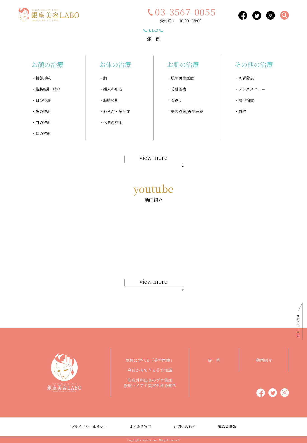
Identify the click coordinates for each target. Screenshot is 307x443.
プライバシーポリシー (89, 426)
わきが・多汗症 (116, 110)
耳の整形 (43, 132)
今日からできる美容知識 (150, 369)
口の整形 (43, 122)
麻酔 (242, 110)
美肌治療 (178, 89)
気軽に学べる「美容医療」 (150, 359)
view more (153, 160)
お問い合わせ (184, 426)
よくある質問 (140, 426)
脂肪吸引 (111, 100)
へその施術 (112, 122)
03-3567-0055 (181, 11)
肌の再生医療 (182, 78)
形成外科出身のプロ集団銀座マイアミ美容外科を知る (150, 382)
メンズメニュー (252, 89)
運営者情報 (227, 426)
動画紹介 (264, 359)
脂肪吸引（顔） (48, 89)
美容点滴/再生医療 (187, 110)
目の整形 (43, 100)
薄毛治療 (246, 100)
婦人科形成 (112, 89)
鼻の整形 (43, 110)
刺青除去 (246, 78)
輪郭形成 (43, 78)
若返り (176, 100)
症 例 (214, 359)
